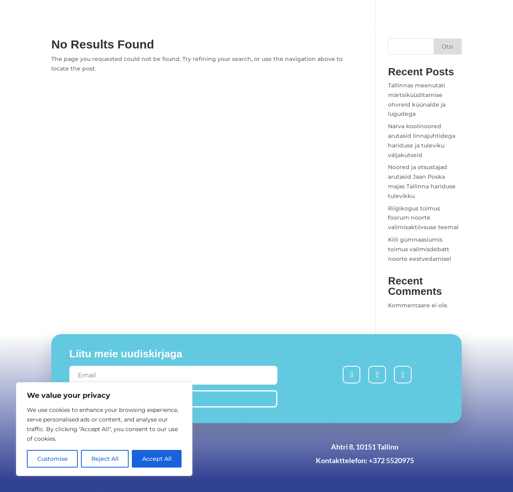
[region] (104, 429)
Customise (52, 458)
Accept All (157, 458)
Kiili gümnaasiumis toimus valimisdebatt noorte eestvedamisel (419, 249)
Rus (434, 11)
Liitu (281, 26)
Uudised (246, 26)
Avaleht (205, 26)
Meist (367, 26)
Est (457, 11)
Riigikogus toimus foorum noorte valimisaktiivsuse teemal (423, 218)
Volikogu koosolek (430, 26)
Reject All (105, 458)
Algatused (319, 26)
